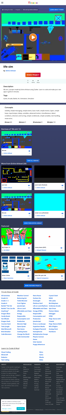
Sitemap (25, 380)
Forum (25, 386)
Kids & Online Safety (50, 410)
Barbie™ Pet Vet (6, 307)
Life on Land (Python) (40, 307)
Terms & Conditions (28, 410)
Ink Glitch (6, 251)
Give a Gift (37, 372)
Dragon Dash (5, 322)
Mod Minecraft (6, 330)
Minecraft (4, 355)
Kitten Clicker (6, 276)
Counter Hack (6, 325)
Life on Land (21, 309)
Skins (41, 353)
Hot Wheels (5, 320)
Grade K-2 (4, 299)
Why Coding (37, 376)
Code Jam (48, 403)
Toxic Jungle (5, 327)
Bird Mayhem (53, 304)
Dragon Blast (5, 314)
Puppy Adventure (39, 345)
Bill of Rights (53, 327)
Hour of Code (49, 405)
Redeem (36, 374)
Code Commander (23, 338)
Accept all (21, 408)
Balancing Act (22, 299)
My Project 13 (6, 248)
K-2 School (59, 388)
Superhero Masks (39, 327)
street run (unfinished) (41, 213)
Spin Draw (52, 309)
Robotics (4, 358)
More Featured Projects (33, 286)
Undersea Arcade (54, 307)
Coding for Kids (8, 9)
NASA (51, 299)
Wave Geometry (8, 279)
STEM (51, 317)
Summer (36, 390)
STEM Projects (60, 401)
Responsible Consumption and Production (23, 319)
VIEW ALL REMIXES (33, 161)
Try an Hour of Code (9, 293)
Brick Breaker (6, 332)
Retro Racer (37, 296)
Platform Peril (38, 304)
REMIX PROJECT (33, 75)
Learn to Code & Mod (10, 349)
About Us (26, 370)
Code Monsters (6, 335)
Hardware (52, 332)
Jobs (24, 376)
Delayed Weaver (41, 251)
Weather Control (23, 296)
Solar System (37, 343)
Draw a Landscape (39, 325)
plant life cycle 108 (40, 276)
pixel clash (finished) (41, 185)
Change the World (23, 335)
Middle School (60, 380)
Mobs (41, 361)
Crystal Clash (53, 296)
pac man (4, 185)
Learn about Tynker (57, 9)
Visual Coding (6, 353)
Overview (37, 368)
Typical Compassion (42, 279)
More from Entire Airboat (33, 223)
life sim (4, 150)
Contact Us (14, 412)
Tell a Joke (52, 302)
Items (41, 355)
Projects (18, 9)
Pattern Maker (54, 312)
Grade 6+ (4, 304)
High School (59, 382)
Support (25, 372)
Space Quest (21, 327)
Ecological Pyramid (39, 330)
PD (57, 397)
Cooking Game (22, 332)
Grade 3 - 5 (4, 302)
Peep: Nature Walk (55, 325)
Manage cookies (6, 408)
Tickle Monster (22, 302)
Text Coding (5, 361)
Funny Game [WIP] (40, 248)
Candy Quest (5, 317)
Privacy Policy (39, 410)
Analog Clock (53, 330)
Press (24, 374)
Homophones (37, 332)
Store (24, 388)
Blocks (41, 358)
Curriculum (37, 370)
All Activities (5, 296)
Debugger (52, 314)
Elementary (59, 378)
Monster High (21, 325)
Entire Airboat (11, 71)
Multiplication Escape (40, 335)
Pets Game (20, 330)
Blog (24, 368)
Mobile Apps (27, 378)
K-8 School (59, 390)
